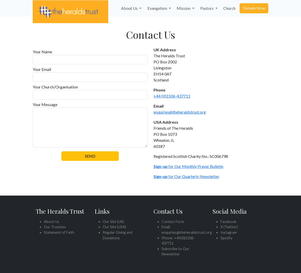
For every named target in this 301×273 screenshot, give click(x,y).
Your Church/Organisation (55, 86)
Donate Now (254, 8)
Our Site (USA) (114, 227)
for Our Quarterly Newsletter (186, 176)
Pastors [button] (207, 8)
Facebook (228, 221)
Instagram (228, 232)
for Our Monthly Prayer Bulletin (188, 166)
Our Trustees (55, 227)
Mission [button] (184, 8)
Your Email (42, 69)
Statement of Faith (59, 232)
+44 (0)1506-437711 (172, 96)
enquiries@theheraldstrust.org (180, 112)
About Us (51, 221)
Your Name (42, 51)
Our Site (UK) (113, 221)
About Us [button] (129, 8)
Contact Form (173, 221)
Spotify (226, 238)
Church (229, 8)
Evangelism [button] (157, 8)
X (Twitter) (229, 227)
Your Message (45, 104)
